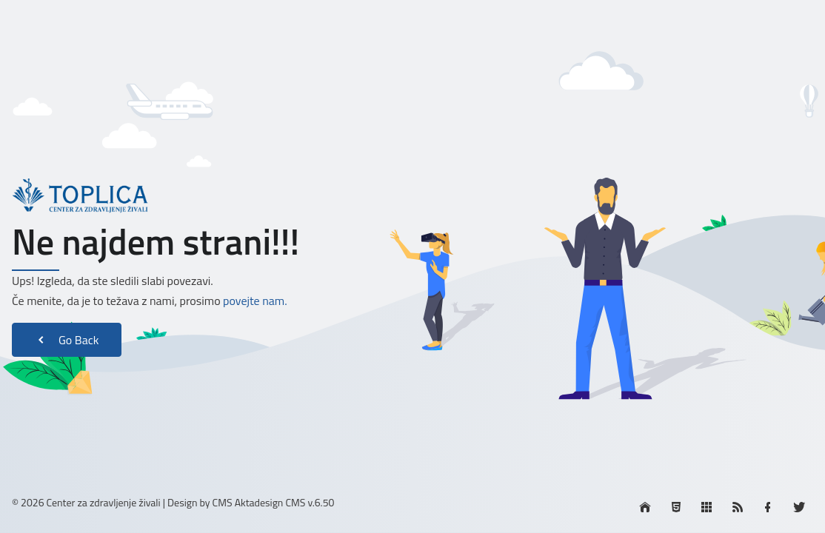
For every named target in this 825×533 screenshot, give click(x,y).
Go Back (66, 340)
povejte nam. (255, 300)
